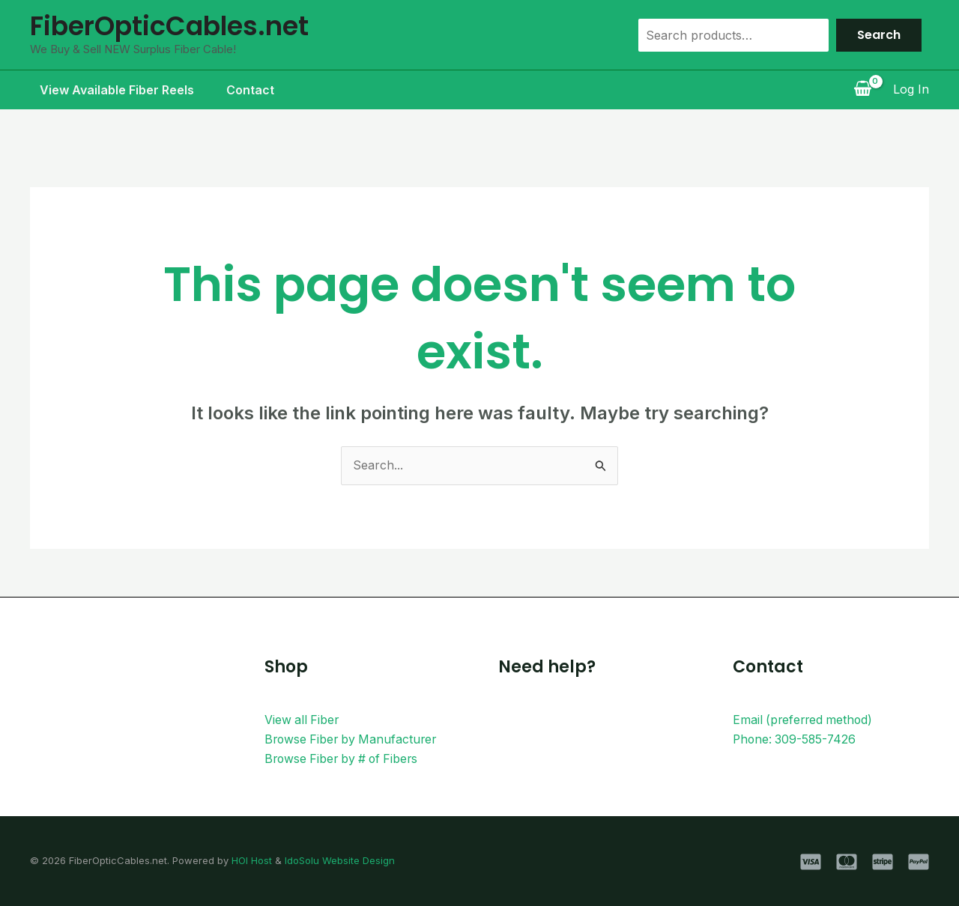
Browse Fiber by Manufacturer (353, 739)
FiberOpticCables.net (169, 25)
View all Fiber (302, 719)
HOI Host (252, 860)
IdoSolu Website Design (340, 860)
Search (879, 34)
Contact (244, 89)
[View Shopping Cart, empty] (862, 90)
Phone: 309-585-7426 (796, 739)
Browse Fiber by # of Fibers (344, 758)
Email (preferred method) (805, 719)
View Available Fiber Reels (107, 89)
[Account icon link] (911, 90)
